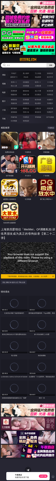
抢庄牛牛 (50, 77)
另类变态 (50, 94)
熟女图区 (38, 103)
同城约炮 (14, 117)
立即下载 (43, 476)
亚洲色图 (26, 99)
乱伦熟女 (38, 94)
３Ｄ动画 (50, 82)
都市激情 (14, 108)
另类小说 (26, 112)
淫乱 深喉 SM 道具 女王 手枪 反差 (13, 282)
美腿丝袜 (14, 103)
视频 (4, 83)
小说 (4, 110)
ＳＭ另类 (50, 86)
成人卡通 (38, 91)
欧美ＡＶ (38, 82)
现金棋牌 (38, 77)
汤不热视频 (50, 117)
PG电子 (13, 73)
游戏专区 (50, 73)
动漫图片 (50, 99)
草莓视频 (38, 117)
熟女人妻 (14, 86)
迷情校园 (14, 112)
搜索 (50, 65)
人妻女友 (38, 108)
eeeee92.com (28, 59)
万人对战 (38, 73)
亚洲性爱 (14, 91)
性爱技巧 (50, 112)
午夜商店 (26, 117)
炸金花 (26, 77)
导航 (4, 118)
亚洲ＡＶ (14, 82)
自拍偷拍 (26, 82)
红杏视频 (14, 121)
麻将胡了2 (13, 77)
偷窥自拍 (14, 99)
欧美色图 (38, 99)
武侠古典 (50, 108)
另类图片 (50, 103)
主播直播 (38, 86)
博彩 (4, 75)
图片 (4, 101)
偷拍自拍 (26, 91)
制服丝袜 (14, 94)
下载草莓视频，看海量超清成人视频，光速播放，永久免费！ (30, 276)
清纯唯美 (26, 103)
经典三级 (26, 94)
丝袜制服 (26, 86)
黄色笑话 (38, 112)
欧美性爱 (50, 91)
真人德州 (26, 73)
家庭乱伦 (26, 108)
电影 (4, 92)
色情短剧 (26, 121)
